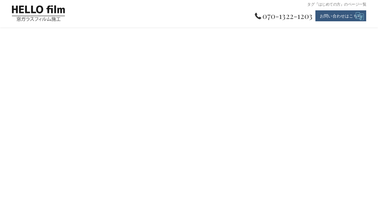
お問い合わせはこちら (341, 16)
